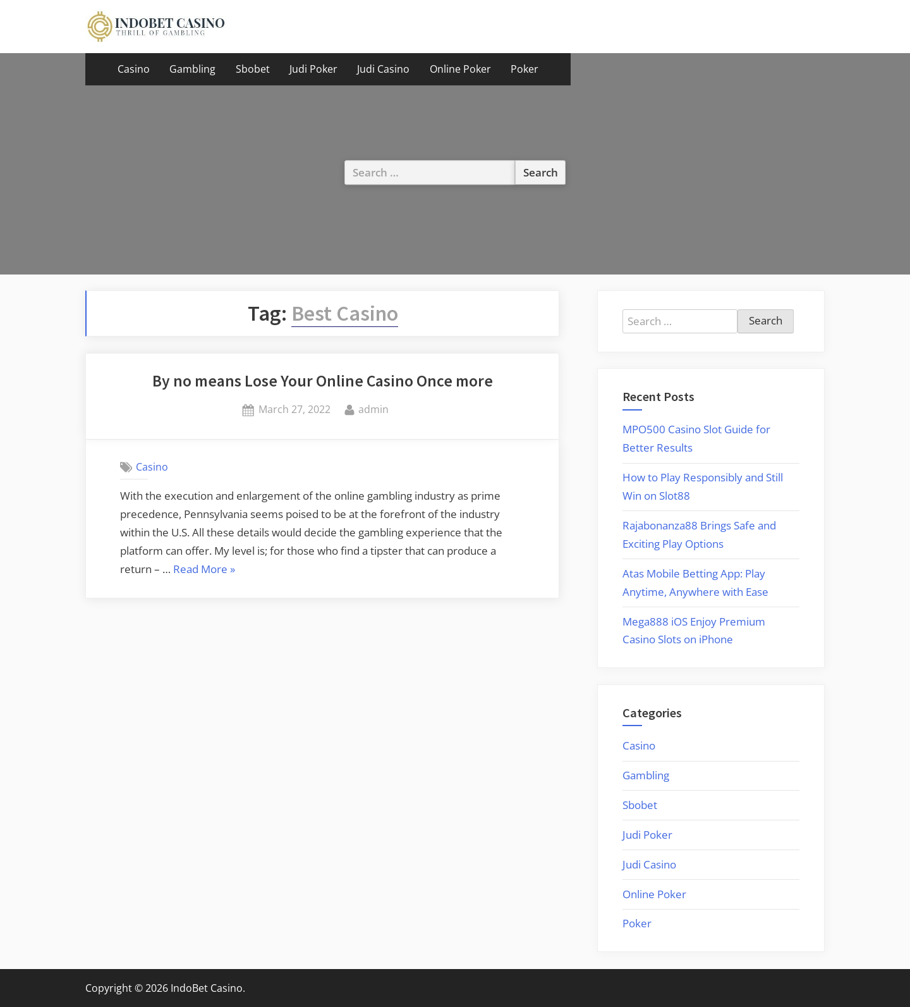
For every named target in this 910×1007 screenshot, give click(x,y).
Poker (524, 69)
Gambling (192, 69)
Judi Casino (383, 69)
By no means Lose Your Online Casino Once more (322, 381)
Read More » (204, 569)
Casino (134, 69)
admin (373, 408)
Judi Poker (313, 69)
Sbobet (253, 69)
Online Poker (460, 69)
